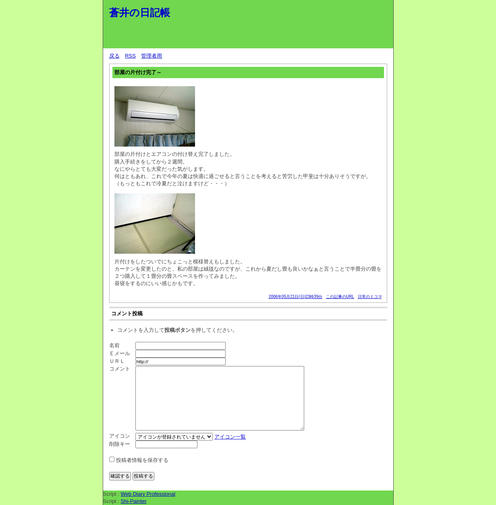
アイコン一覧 (230, 437)
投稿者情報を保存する (142, 460)
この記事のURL (340, 296)
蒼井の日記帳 (139, 12)
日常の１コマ (370, 296)
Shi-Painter (134, 501)
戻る (114, 56)
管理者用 (151, 56)
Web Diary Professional (148, 494)
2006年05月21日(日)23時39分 (295, 296)
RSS (130, 56)
